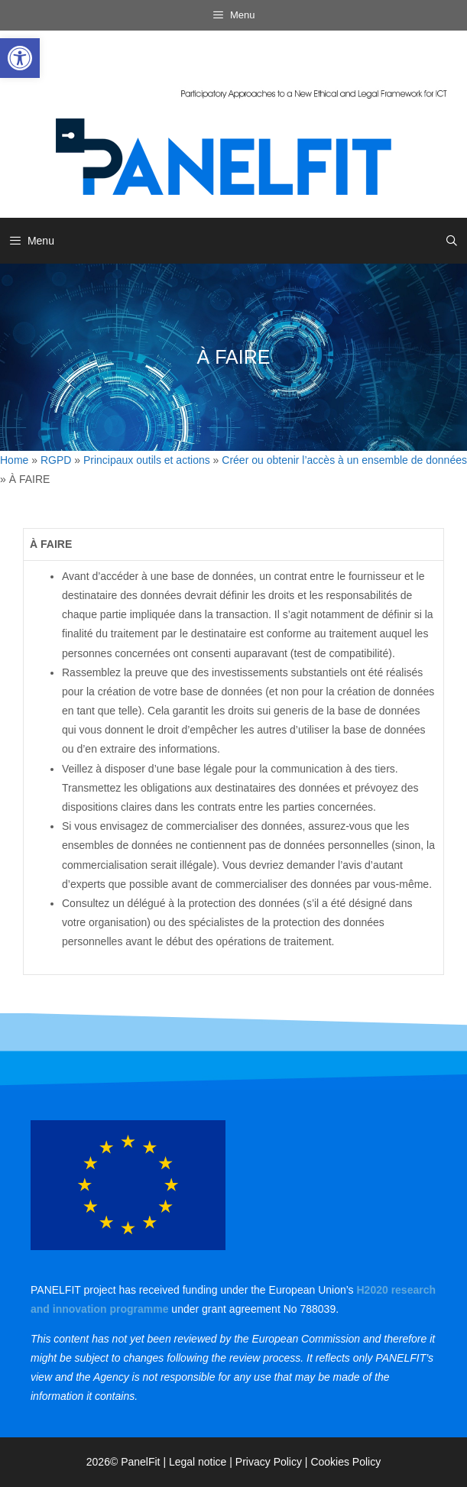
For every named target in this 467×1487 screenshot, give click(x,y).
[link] (20, 58)
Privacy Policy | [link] (273, 1462)
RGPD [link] (56, 460)
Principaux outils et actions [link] (146, 460)
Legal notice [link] (198, 1462)
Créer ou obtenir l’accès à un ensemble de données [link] (344, 460)
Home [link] (14, 460)
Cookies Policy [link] (345, 1462)
